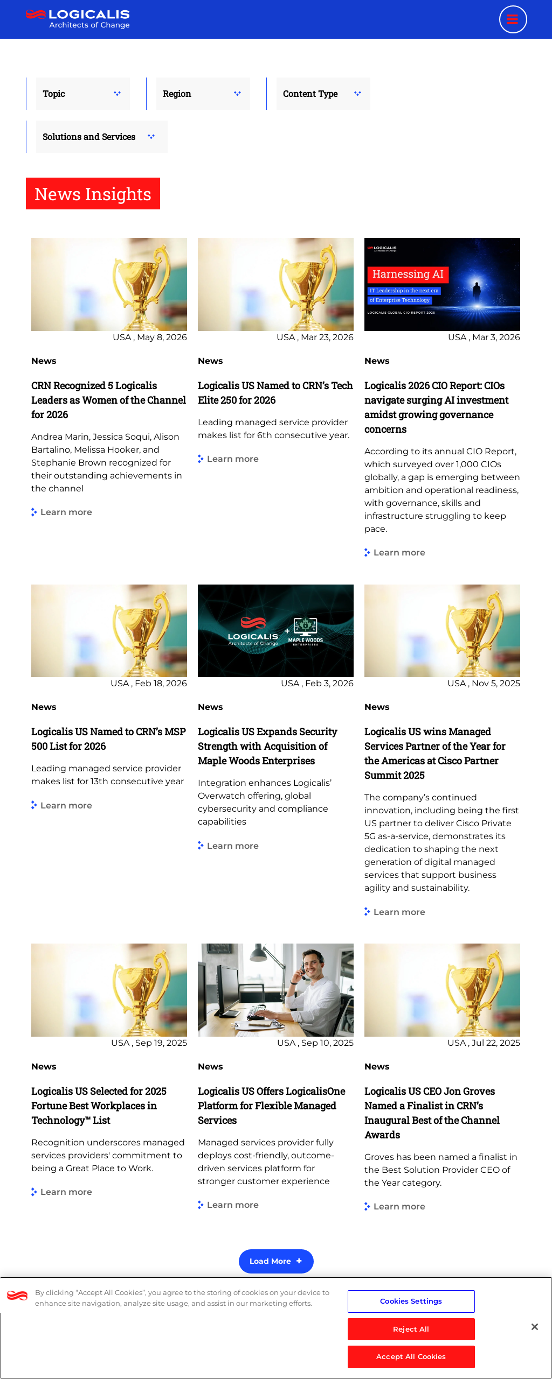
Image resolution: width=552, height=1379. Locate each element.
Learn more (66, 512)
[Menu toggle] (513, 19)
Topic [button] (54, 93)
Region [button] (177, 93)
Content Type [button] (310, 93)
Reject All (411, 1329)
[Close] (535, 1327)
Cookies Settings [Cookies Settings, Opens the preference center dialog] (411, 1301)
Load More (270, 1261)
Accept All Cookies (411, 1356)
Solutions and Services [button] (89, 136)
